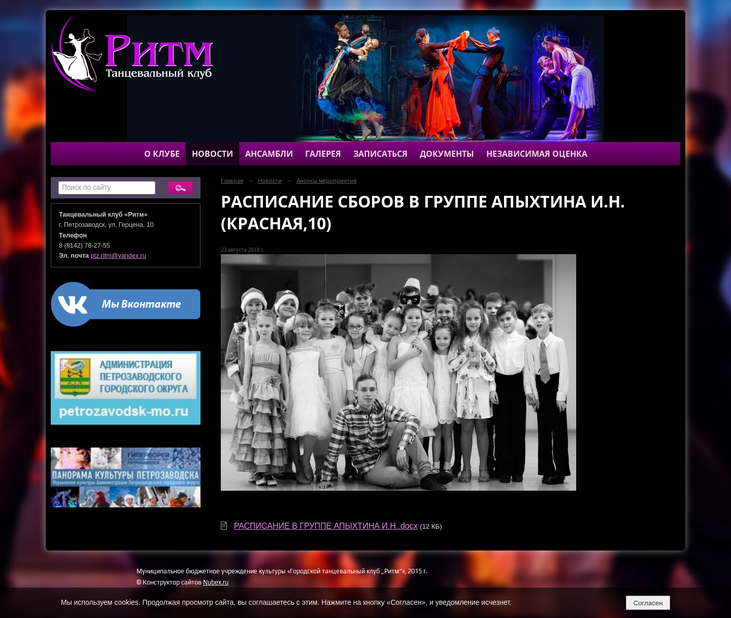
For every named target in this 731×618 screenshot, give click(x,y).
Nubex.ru (215, 582)
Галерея (323, 153)
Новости (212, 153)
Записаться (380, 153)
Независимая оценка (536, 153)
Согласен (647, 603)
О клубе (162, 153)
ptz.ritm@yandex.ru (118, 255)
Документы (447, 153)
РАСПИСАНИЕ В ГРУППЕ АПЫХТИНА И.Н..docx (326, 526)
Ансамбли (269, 153)
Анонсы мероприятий (326, 180)
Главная (232, 180)
